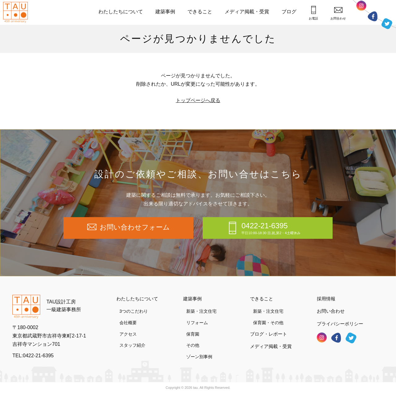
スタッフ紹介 (132, 345)
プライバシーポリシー (340, 323)
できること (199, 11)
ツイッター (386, 22)
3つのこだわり (133, 311)
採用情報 (326, 298)
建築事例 (165, 11)
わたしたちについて (120, 11)
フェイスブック (372, 16)
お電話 (313, 13)
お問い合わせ (331, 311)
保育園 (192, 334)
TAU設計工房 (17, 12)
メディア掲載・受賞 (247, 11)
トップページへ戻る (198, 100)
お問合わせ (338, 13)
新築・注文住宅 (201, 311)
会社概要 (128, 322)
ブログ (289, 11)
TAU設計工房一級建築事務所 (63, 305)
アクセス (128, 334)
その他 (192, 345)
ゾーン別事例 (199, 356)
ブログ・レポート (268, 334)
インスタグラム (361, 7)
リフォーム (197, 322)
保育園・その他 (268, 322)
